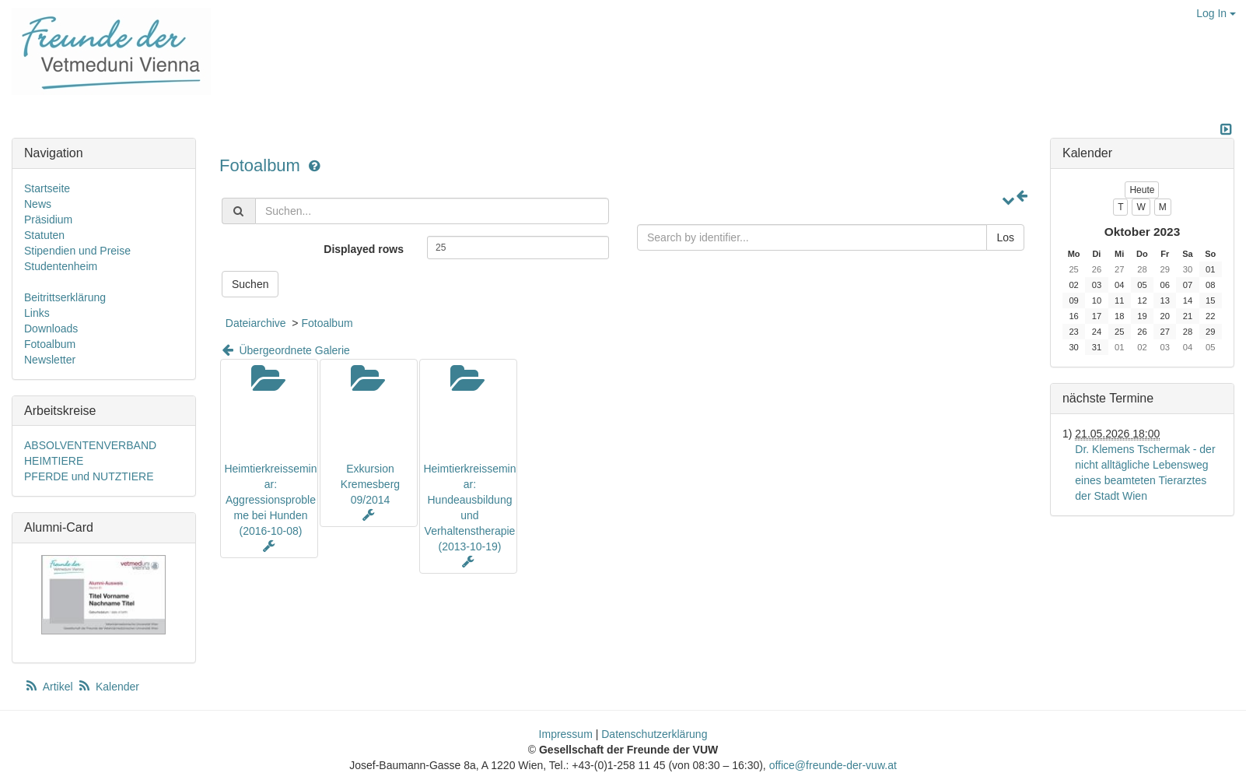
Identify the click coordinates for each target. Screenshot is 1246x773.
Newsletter (49, 359)
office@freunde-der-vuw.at (833, 765)
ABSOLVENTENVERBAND (90, 445)
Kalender (108, 686)
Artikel (49, 686)
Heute (1141, 189)
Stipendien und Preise (77, 250)
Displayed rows (364, 249)
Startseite (47, 188)
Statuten (44, 235)
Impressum (566, 734)
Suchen (250, 284)
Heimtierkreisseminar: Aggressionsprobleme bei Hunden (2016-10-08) (270, 499)
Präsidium (48, 219)
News (37, 204)
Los (1005, 237)
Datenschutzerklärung (654, 734)
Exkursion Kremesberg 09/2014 (370, 484)
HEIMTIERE (53, 461)
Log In (1216, 13)
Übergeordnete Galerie (284, 350)
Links (37, 313)
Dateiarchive (256, 323)
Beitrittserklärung (65, 297)
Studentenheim (60, 266)
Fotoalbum (262, 165)
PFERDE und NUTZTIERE (88, 476)
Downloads (51, 328)
